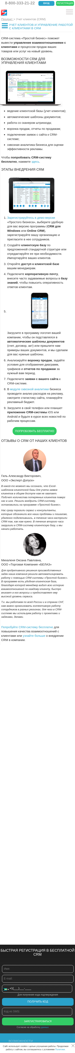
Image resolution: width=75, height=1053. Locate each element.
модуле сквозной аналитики (29, 389)
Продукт (7, 19)
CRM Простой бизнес (30, 12)
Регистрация (65, 3)
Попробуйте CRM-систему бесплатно (27, 627)
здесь (35, 161)
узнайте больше (34, 635)
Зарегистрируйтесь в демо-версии (31, 217)
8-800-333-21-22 (20, 3)
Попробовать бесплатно (34, 431)
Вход (46, 3)
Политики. (60, 1049)
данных (45, 1027)
